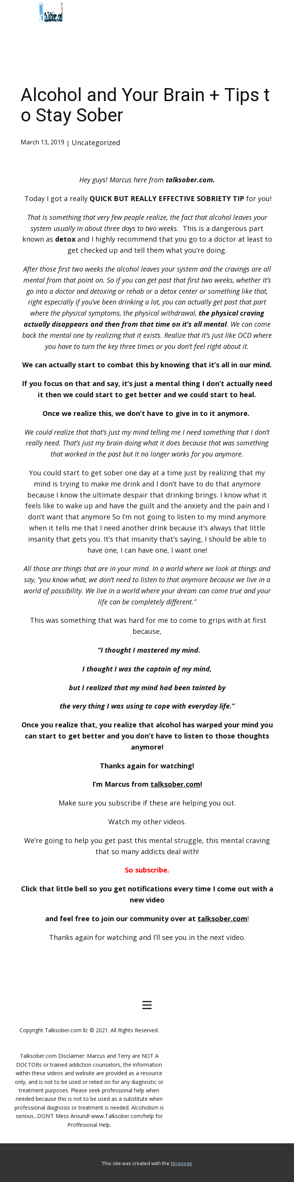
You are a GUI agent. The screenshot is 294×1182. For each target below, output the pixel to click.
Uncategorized (96, 142)
